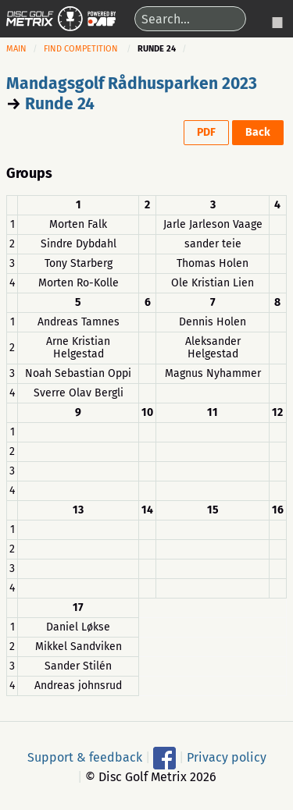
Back (257, 132)
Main (16, 49)
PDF (206, 132)
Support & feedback (84, 757)
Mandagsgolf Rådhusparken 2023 (131, 83)
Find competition (81, 49)
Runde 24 (60, 104)
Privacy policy (226, 757)
